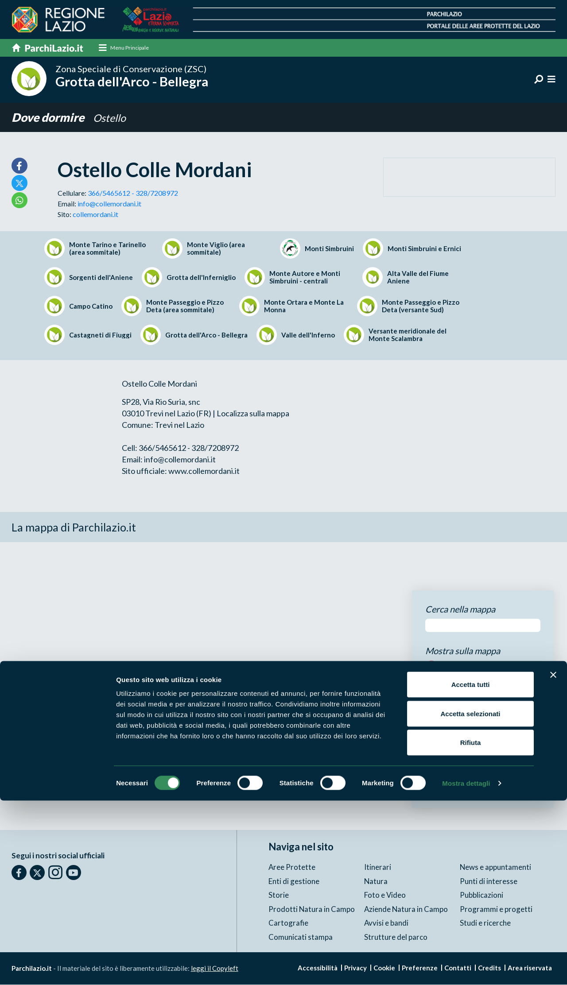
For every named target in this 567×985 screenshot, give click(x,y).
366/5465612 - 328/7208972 (133, 193)
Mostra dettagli (466, 967)
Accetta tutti (470, 869)
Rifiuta (470, 927)
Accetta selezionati (470, 898)
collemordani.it (95, 214)
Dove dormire (50, 118)
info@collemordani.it (109, 204)
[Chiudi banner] (553, 859)
